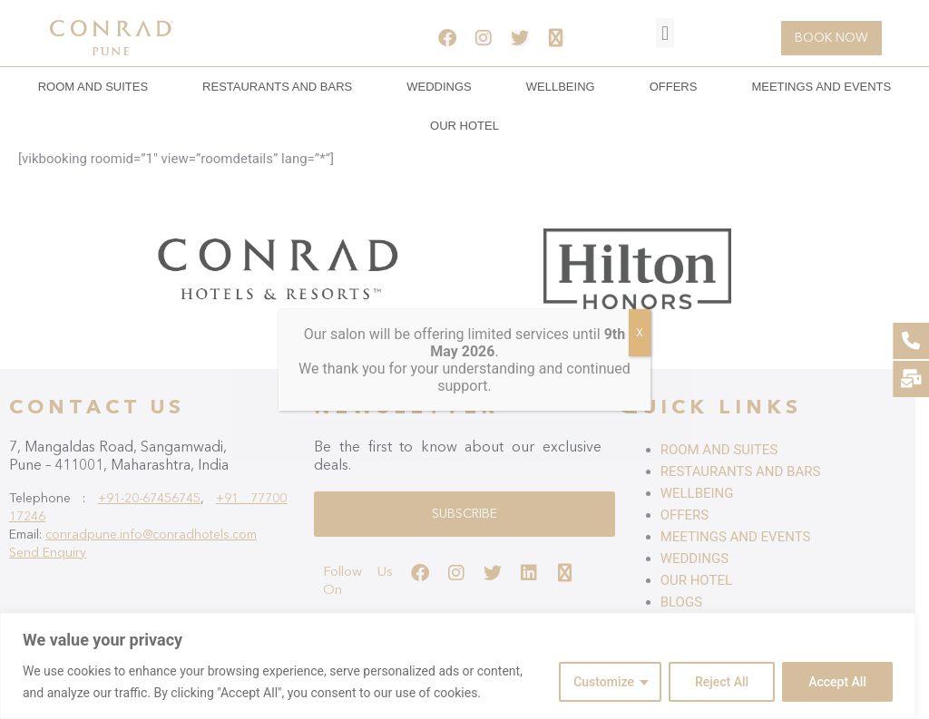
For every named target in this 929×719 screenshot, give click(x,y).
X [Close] (639, 332)
